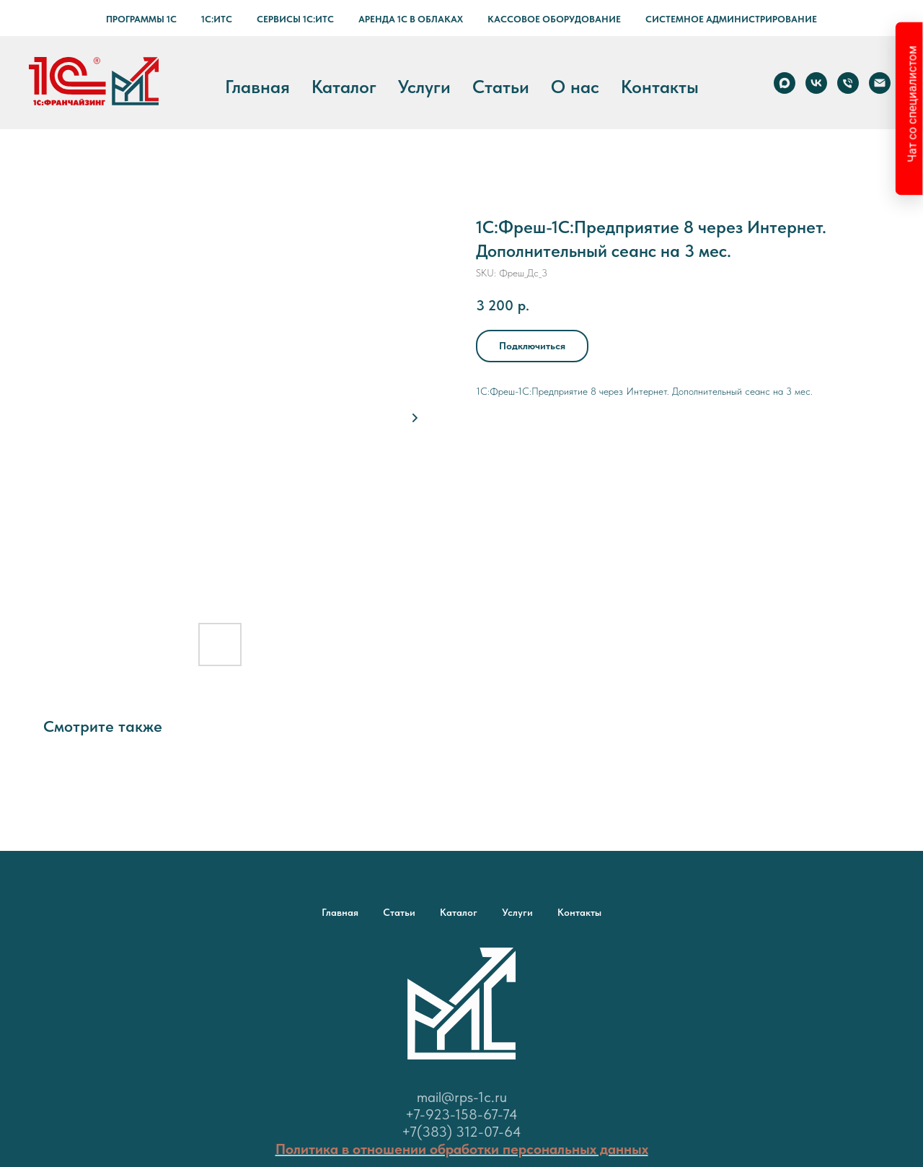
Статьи (500, 86)
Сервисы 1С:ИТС (295, 19)
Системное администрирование (731, 19)
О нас (575, 86)
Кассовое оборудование (554, 19)
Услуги (424, 86)
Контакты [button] (660, 86)
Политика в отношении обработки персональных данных (461, 1149)
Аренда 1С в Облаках (410, 19)
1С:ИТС (216, 19)
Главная (257, 86)
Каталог (344, 86)
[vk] (816, 83)
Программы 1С (141, 19)
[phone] (848, 83)
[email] (880, 83)
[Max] (784, 83)
